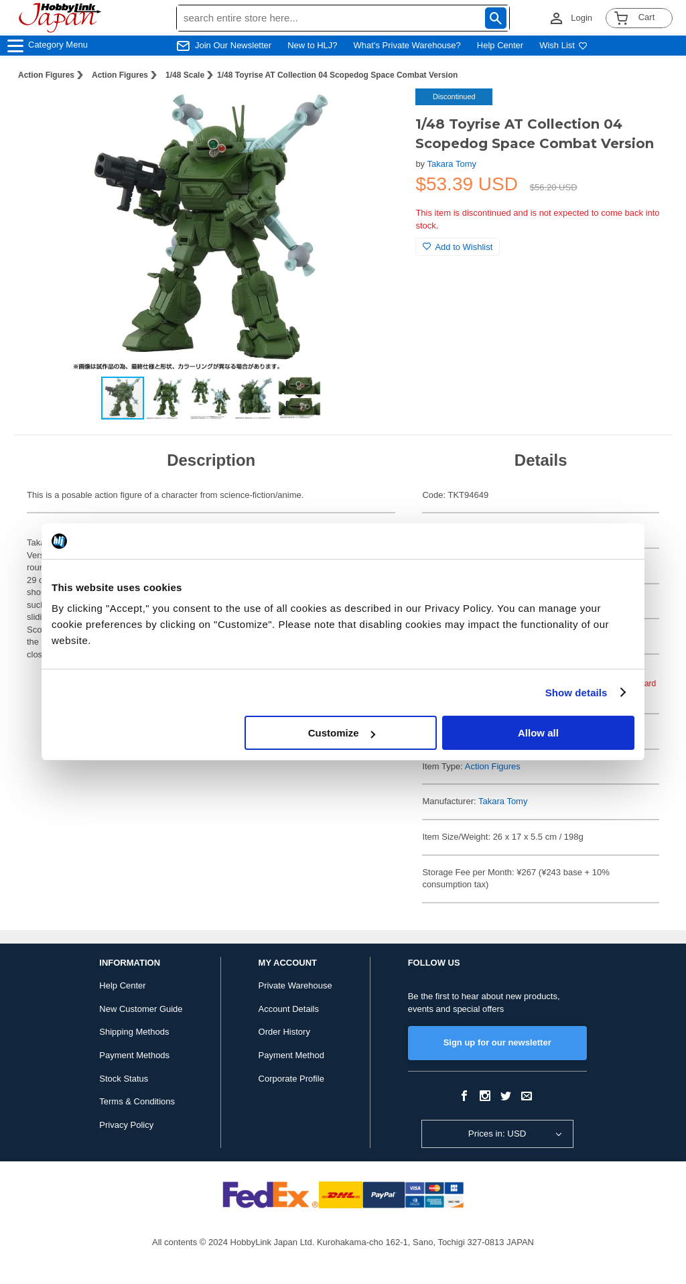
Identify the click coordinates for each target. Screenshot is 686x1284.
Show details (576, 692)
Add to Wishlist (457, 247)
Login (581, 18)
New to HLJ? (312, 45)
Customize (341, 733)
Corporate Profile (291, 1079)
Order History (284, 1032)
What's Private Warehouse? (407, 45)
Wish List (563, 45)
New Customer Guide (140, 1009)
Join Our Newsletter (233, 45)
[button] (377, 112)
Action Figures (46, 75)
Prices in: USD (497, 1134)
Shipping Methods (134, 1032)
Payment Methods (134, 1055)
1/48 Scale (184, 75)
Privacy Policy (126, 1125)
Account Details (289, 1009)
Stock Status (123, 1079)
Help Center (500, 45)
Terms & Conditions (137, 1101)
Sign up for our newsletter (497, 1042)
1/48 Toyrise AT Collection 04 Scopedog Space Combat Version (337, 75)
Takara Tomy (451, 164)
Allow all (538, 733)
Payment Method (291, 1055)
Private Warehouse (295, 985)
